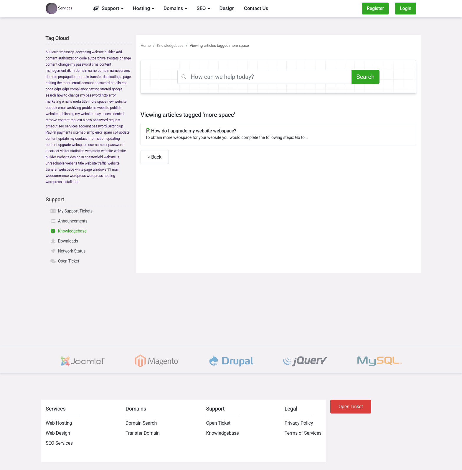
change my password (74, 64)
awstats (113, 58)
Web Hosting (59, 423)
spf (115, 132)
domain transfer (89, 77)
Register (375, 8)
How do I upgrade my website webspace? (278, 134)
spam (107, 132)
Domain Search (141, 423)
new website (116, 101)
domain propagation (61, 77)
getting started (100, 89)
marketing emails (59, 101)
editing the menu (58, 83)
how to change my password (79, 95)
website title (74, 163)
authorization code (72, 58)
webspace (66, 169)
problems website (95, 108)
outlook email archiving (63, 108)
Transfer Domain (143, 433)
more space (97, 101)
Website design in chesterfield (80, 157)
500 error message (60, 52)
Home (146, 45)
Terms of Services (303, 433)
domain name (85, 71)
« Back (154, 157)
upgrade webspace (72, 145)
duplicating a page (117, 77)
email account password (91, 83)
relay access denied (108, 114)
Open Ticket (64, 261)
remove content (58, 120)
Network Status (67, 251)
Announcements (69, 221)
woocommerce (57, 176)
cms (95, 64)
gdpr (57, 89)
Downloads (64, 241)
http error (109, 95)
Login (405, 8)
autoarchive (96, 58)
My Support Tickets (71, 211)
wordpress (78, 176)
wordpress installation (62, 182)
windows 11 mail (105, 169)
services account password (86, 126)
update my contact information (81, 139)
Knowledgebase (68, 231)
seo (61, 126)
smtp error (94, 132)
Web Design (58, 433)
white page (83, 169)
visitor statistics (72, 151)
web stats (92, 151)
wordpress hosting (101, 176)
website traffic (96, 163)
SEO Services (59, 443)
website (107, 151)
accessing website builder (95, 52)
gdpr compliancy (75, 89)
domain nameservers (114, 71)
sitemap (79, 132)
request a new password (89, 120)
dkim (71, 71)
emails (115, 83)
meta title (80, 101)
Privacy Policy (299, 423)
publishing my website (76, 114)
